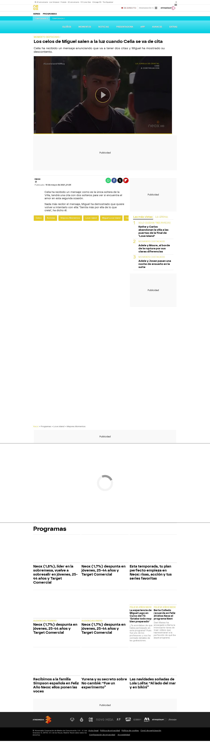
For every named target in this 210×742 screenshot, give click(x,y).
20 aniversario (42, 2)
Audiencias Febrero (45, 622)
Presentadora (125, 28)
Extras (173, 28)
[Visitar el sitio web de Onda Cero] (128, 721)
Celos (39, 219)
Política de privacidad (110, 732)
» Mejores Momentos (75, 427)
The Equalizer (107, 2)
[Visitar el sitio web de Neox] (91, 721)
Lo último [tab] (161, 217)
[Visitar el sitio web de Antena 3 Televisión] (72, 721)
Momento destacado (151, 242)
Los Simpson (54, 2)
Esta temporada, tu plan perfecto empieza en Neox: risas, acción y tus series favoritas (151, 573)
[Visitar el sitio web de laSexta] (82, 721)
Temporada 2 (41, 20)
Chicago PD (95, 2)
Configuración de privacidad (102, 736)
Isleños (67, 28)
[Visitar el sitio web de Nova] (100, 721)
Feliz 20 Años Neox (140, 608)
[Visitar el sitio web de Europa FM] (137, 721)
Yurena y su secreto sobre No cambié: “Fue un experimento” (104, 684)
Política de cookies (130, 732)
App (143, 28)
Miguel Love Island (111, 219)
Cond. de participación (150, 732)
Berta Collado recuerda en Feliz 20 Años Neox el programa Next (164, 615)
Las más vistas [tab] (142, 217)
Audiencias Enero (91, 622)
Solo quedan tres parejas (154, 224)
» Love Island (58, 427)
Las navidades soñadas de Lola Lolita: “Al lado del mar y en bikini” (153, 684)
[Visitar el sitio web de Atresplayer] (159, 721)
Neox (35, 427)
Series (36, 15)
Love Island (91, 219)
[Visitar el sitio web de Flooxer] (173, 721)
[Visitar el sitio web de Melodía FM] (147, 721)
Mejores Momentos (70, 219)
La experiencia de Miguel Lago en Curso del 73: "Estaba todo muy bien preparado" (141, 617)
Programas (50, 15)
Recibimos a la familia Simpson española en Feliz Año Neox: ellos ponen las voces (56, 686)
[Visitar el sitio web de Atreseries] (119, 721)
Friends (63, 2)
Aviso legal (93, 732)
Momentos (85, 28)
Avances (156, 28)
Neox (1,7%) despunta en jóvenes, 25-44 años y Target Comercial (103, 571)
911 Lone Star (85, 2)
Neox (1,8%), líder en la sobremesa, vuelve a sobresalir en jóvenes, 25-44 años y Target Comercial (55, 575)
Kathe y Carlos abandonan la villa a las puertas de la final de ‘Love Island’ (153, 232)
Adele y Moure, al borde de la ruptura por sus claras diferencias (154, 249)
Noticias (104, 28)
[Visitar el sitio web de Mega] (110, 721)
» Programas (45, 427)
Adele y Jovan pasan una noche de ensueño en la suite (154, 265)
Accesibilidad (124, 736)
